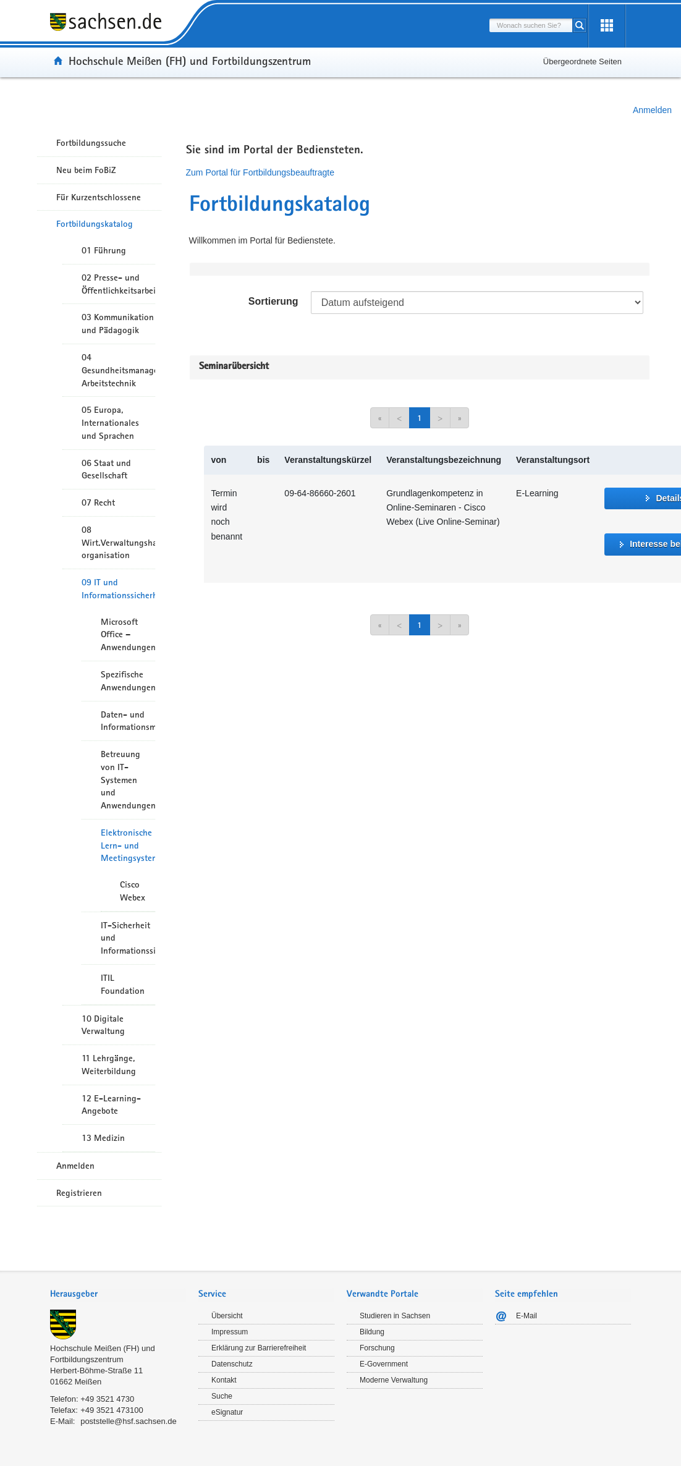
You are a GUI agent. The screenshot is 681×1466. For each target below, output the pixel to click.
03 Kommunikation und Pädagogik (118, 323)
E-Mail (526, 1315)
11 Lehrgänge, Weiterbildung (109, 1065)
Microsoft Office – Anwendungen (128, 634)
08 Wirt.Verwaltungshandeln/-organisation (118, 542)
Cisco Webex (132, 891)
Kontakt (224, 1380)
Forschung (377, 1348)
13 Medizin (103, 1137)
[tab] (118, 1295)
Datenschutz (232, 1364)
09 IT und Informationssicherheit (118, 589)
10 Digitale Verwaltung (103, 1025)
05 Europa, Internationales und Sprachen (110, 422)
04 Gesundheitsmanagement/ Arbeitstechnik (118, 370)
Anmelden (652, 110)
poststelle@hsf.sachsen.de (128, 1421)
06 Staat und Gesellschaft (106, 469)
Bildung (372, 1332)
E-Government (384, 1364)
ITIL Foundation (123, 984)
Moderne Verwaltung (394, 1380)
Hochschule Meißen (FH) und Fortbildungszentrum (190, 60)
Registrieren (79, 1192)
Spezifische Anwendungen (128, 681)
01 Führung (104, 250)
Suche (221, 1396)
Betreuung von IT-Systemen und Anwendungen (128, 779)
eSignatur (227, 1412)
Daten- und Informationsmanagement (128, 721)
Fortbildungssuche (91, 142)
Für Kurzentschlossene (98, 197)
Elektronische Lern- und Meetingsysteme (128, 845)
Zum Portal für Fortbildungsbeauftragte (260, 172)
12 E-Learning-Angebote (111, 1105)
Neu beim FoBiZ (86, 170)
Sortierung (273, 301)
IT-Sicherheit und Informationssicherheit (128, 938)
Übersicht (227, 1315)
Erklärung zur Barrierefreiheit (258, 1348)
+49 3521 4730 (107, 1399)
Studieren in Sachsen (395, 1315)
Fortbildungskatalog (94, 223)
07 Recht (98, 502)
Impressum (229, 1332)
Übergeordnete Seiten (582, 61)
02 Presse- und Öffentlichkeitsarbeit (118, 284)
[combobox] (531, 25)
